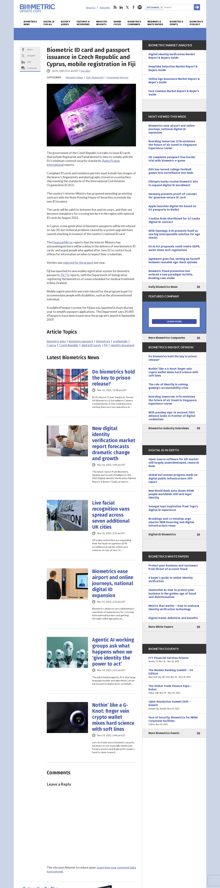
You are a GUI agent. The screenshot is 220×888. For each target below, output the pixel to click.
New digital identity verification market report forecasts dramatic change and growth (113, 443)
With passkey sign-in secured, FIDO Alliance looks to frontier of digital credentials (171, 416)
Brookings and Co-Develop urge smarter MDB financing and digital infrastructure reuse (171, 522)
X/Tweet (31, 55)
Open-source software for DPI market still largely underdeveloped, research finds (173, 463)
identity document (122, 345)
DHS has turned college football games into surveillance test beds (170, 171)
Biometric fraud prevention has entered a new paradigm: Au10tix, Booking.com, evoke (170, 274)
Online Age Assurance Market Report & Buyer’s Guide (174, 80)
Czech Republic (68, 345)
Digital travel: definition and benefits (173, 618)
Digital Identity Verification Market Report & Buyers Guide (171, 56)
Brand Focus (117, 23)
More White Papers (160, 626)
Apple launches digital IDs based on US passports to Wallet (172, 208)
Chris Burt (85, 70)
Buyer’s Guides (65, 23)
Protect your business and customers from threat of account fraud (173, 567)
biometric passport (81, 341)
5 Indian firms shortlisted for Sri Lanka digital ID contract (174, 220)
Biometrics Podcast (196, 23)
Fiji (106, 345)
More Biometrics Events (163, 733)
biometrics (103, 341)
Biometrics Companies (134, 23)
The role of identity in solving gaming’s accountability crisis (168, 386)
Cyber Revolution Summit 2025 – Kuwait (174, 705)
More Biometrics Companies (166, 337)
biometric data (56, 341)
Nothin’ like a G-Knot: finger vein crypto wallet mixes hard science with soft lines (113, 717)
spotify (140, 7)
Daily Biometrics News (163, 286)
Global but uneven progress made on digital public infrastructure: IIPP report (172, 478)
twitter (127, 7)
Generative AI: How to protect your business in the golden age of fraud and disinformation (172, 593)
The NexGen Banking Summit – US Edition (174, 673)
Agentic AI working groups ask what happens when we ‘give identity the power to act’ (113, 652)
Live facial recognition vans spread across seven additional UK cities (111, 515)
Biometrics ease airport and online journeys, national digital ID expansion (112, 583)
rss (115, 7)
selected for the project (78, 262)
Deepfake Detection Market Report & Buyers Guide (172, 68)
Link (29, 62)
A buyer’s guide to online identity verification (170, 579)
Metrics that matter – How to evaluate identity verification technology (173, 607)
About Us (90, 7)
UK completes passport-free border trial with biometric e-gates (171, 159)
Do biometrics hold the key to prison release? (113, 378)
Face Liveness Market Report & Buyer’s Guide (173, 92)
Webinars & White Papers (155, 23)
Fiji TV (65, 275)
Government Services (117, 77)
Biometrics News (30, 23)
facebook (133, 7)
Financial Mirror (62, 242)
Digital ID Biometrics (162, 534)
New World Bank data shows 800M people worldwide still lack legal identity (171, 494)
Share (30, 49)
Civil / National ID (95, 77)
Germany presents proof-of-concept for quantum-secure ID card (172, 195)
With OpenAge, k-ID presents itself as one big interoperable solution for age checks (174, 234)
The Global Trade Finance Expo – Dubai (174, 689)
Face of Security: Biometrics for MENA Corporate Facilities (174, 721)
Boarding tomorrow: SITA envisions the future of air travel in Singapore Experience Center (172, 145)
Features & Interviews (83, 23)
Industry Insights (101, 23)
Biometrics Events (176, 23)
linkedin (121, 7)
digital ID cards (91, 345)
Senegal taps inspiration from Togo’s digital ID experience (173, 508)
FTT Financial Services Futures (174, 659)
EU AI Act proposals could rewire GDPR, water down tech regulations (174, 248)
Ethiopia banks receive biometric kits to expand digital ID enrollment (173, 183)
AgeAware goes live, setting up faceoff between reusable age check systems (174, 260)
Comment (32, 68)
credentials (120, 341)
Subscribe (105, 7)
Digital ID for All (48, 23)
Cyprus (51, 345)
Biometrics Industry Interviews (168, 428)
